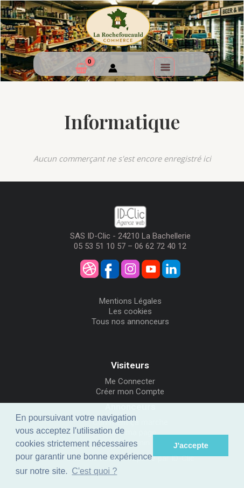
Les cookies (130, 311)
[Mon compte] (112, 69)
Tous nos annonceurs (130, 321)
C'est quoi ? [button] (94, 471)
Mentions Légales (130, 301)
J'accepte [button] (190, 445)
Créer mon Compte (130, 391)
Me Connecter (130, 381)
